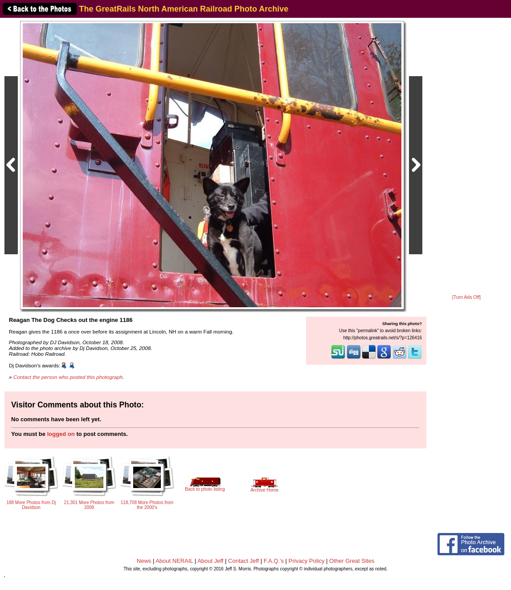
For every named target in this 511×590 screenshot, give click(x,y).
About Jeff (210, 560)
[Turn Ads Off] (466, 297)
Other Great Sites (351, 560)
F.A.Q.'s (274, 560)
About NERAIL (174, 560)
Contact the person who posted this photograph (68, 377)
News (144, 560)
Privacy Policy (307, 560)
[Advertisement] (466, 156)
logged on (61, 434)
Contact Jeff (243, 560)
